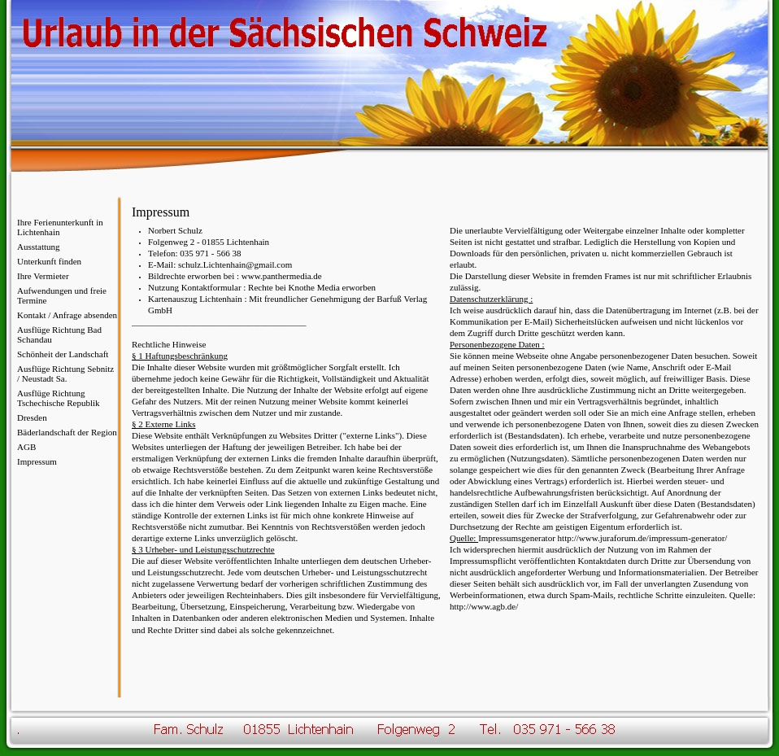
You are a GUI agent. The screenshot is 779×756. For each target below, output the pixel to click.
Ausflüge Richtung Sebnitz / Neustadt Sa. (65, 373)
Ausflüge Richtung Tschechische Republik (58, 398)
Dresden (32, 417)
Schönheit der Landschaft (62, 354)
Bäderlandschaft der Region (67, 432)
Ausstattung (38, 246)
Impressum (37, 461)
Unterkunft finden (49, 261)
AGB (26, 447)
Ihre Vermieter (43, 276)
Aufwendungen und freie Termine (62, 295)
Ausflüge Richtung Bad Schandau (59, 334)
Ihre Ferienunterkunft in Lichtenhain (60, 227)
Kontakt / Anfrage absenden (67, 315)
